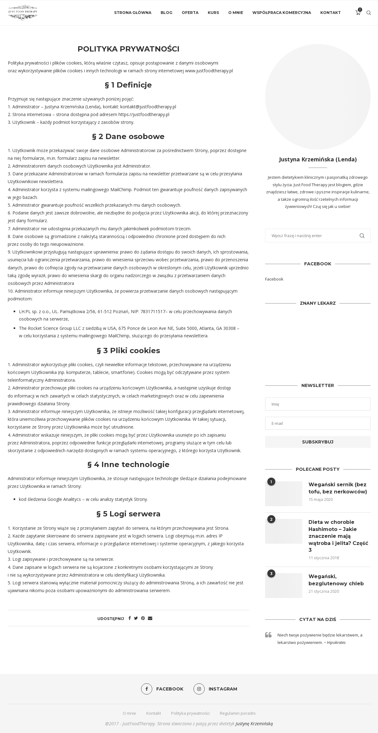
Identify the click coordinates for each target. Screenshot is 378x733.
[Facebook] (162, 689)
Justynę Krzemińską (254, 723)
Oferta (190, 12)
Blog (166, 12)
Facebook (274, 279)
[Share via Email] (150, 618)
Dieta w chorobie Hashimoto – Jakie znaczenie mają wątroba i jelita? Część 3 (338, 536)
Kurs (213, 12)
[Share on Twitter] (136, 618)
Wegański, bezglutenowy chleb (336, 579)
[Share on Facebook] (129, 618)
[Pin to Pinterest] (143, 618)
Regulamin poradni (238, 713)
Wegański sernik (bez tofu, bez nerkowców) (338, 488)
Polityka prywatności (190, 713)
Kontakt (330, 12)
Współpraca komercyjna (281, 12)
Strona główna (132, 12)
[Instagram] (215, 689)
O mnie (235, 12)
